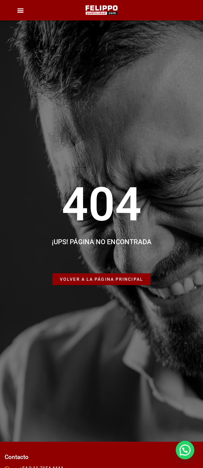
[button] (20, 10)
